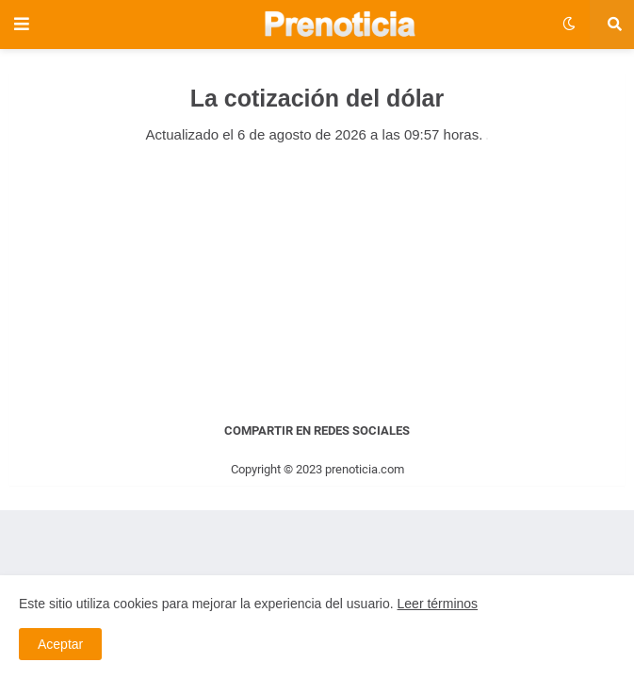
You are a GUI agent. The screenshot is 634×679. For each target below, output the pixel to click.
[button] (26, 24)
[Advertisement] (317, 282)
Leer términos (438, 603)
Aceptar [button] (60, 644)
